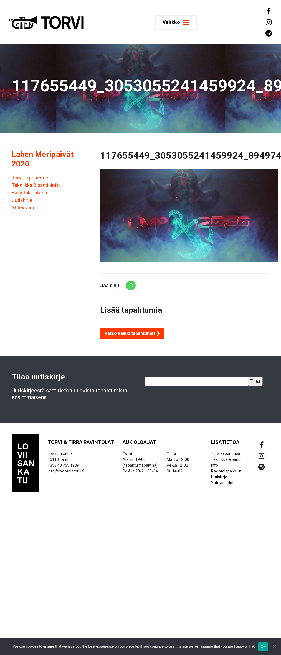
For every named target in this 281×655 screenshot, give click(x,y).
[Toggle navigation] (176, 22)
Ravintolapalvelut (30, 193)
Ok (263, 646)
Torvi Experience (30, 178)
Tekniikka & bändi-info (36, 185)
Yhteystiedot (26, 207)
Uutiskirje (22, 200)
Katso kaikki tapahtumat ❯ (132, 333)
